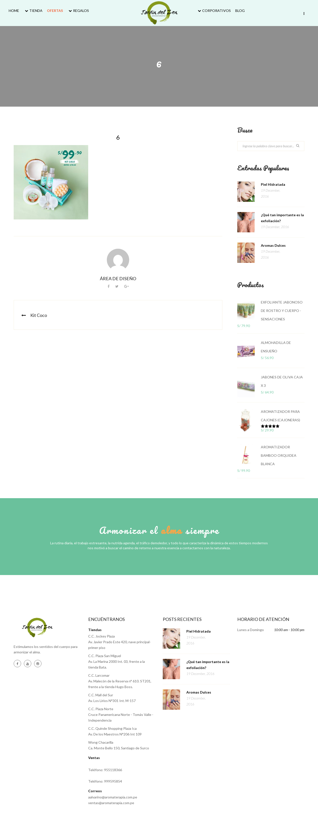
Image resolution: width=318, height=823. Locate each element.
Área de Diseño (118, 278)
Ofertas (55, 10)
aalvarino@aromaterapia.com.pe (112, 797)
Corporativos (214, 10)
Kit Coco (38, 315)
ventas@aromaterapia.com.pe (111, 803)
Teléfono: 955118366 (105, 770)
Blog (240, 10)
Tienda (33, 10)
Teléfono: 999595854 (105, 781)
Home (14, 10)
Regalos (78, 10)
